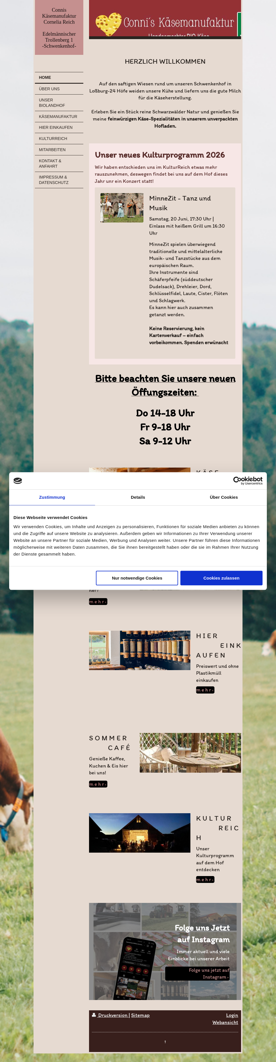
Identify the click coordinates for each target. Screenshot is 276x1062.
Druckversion (110, 1015)
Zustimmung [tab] (52, 497)
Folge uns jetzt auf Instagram (209, 973)
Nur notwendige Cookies (137, 578)
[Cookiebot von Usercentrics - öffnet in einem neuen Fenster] (237, 480)
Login (232, 1015)
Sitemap (140, 1015)
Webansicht (225, 1022)
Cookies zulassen (222, 578)
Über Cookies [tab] (224, 497)
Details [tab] (138, 497)
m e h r (96, 601)
